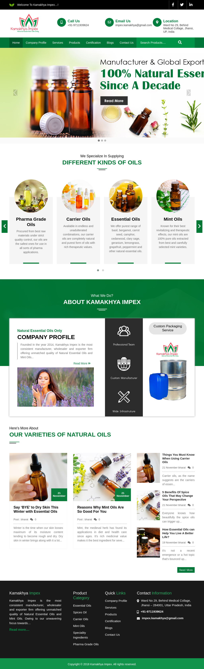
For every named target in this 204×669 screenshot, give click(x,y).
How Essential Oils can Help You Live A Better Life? (176, 532)
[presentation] (5, 226)
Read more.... (19, 628)
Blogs (110, 42)
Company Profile (36, 42)
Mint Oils (79, 624)
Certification (93, 42)
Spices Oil (80, 611)
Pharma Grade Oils (86, 642)
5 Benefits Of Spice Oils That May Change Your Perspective (178, 495)
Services (57, 42)
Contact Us (126, 42)
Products (74, 42)
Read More (82, 363)
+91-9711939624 (152, 610)
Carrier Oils (80, 617)
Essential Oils (82, 604)
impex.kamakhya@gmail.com (162, 616)
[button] (98, 270)
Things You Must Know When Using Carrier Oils (175, 458)
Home (16, 42)
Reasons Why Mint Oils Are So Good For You (100, 509)
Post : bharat (25, 519)
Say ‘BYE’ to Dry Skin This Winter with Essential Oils (36, 509)
